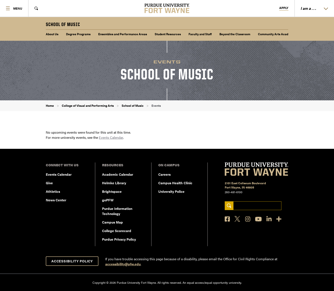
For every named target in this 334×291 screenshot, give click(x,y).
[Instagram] (247, 219)
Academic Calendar (117, 174)
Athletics (53, 191)
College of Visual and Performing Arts (88, 105)
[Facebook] (227, 219)
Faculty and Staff (200, 34)
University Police (171, 191)
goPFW (108, 199)
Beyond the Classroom (234, 34)
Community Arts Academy (276, 34)
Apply (283, 8)
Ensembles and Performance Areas (122, 34)
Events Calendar (111, 137)
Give (49, 182)
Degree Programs (78, 34)
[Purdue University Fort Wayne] (167, 8)
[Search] (229, 205)
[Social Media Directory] (278, 219)
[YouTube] (258, 219)
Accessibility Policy (72, 261)
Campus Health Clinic (175, 182)
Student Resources (168, 34)
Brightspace (112, 191)
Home (50, 105)
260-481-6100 (233, 192)
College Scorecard (116, 230)
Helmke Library (114, 182)
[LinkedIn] (269, 219)
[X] (237, 219)
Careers (164, 174)
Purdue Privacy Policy (119, 239)
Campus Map (112, 222)
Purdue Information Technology (117, 211)
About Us (52, 34)
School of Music (133, 105)
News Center (56, 199)
